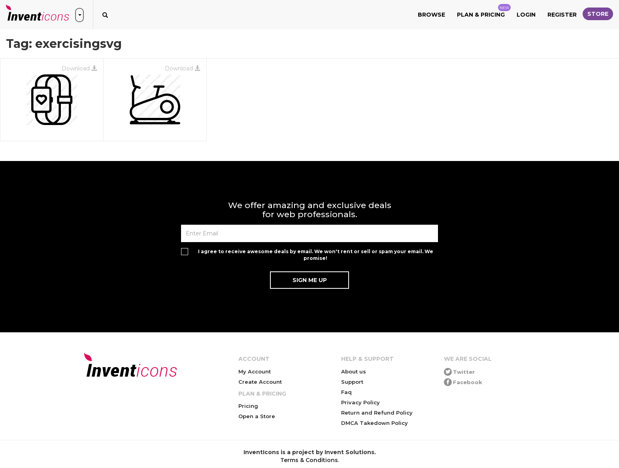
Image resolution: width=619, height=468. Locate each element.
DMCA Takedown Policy (374, 423)
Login (526, 14)
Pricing (248, 406)
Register (562, 14)
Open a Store (256, 416)
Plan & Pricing (484, 11)
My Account (254, 371)
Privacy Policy (360, 402)
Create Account (260, 382)
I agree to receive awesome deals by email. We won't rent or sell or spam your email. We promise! (315, 254)
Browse (431, 14)
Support (352, 382)
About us (353, 371)
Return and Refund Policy (377, 412)
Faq (346, 392)
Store (597, 13)
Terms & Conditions (309, 460)
